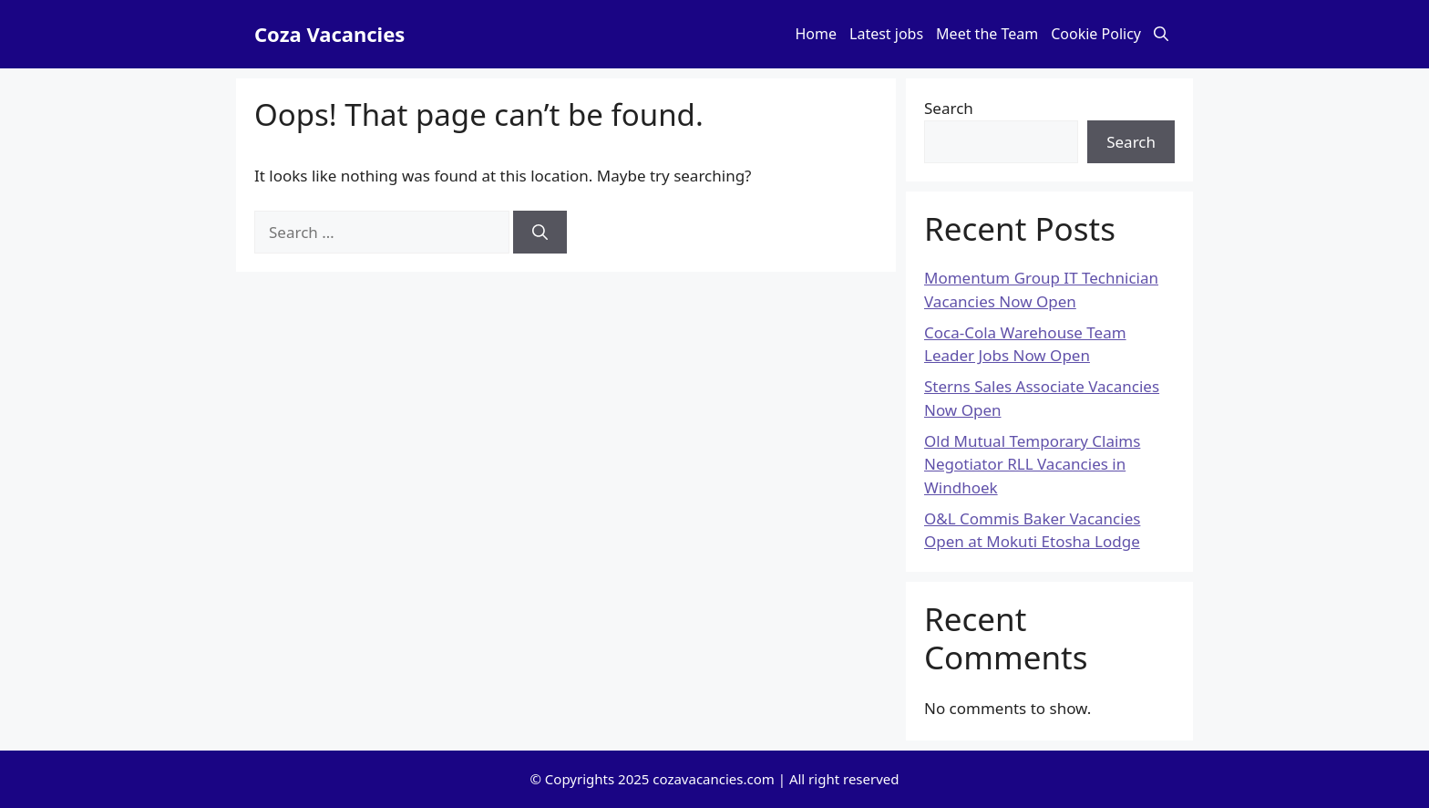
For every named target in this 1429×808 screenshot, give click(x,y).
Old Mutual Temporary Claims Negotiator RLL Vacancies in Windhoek (1032, 464)
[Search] (540, 232)
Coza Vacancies (329, 33)
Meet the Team (987, 34)
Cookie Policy (1096, 34)
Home (817, 34)
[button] (1161, 34)
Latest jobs (886, 34)
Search (948, 108)
